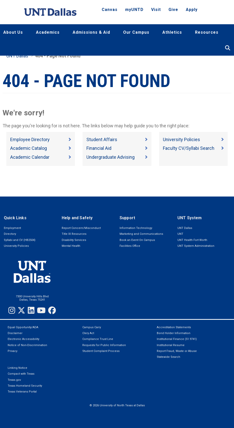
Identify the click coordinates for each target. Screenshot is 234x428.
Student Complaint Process (101, 351)
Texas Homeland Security (25, 385)
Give (173, 9)
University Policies (181, 139)
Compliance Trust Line (97, 339)
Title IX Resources (74, 234)
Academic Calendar (29, 157)
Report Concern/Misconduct (81, 228)
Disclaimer (15, 333)
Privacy (12, 351)
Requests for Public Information (104, 345)
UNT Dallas (17, 55)
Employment (12, 228)
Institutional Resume (171, 345)
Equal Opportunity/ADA (23, 327)
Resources (206, 32)
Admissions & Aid (91, 32)
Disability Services (74, 240)
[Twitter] (21, 310)
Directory (10, 234)
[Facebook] (52, 310)
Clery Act (88, 333)
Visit (156, 9)
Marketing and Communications (141, 234)
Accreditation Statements (174, 327)
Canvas (110, 9)
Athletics (172, 32)
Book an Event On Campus (137, 240)
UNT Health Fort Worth (192, 240)
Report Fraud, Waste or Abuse (177, 351)
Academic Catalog (28, 148)
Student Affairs (101, 139)
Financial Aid (98, 148)
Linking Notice (17, 368)
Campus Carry (91, 327)
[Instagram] (11, 310)
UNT (180, 234)
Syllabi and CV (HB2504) (19, 240)
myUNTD (134, 9)
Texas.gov (14, 380)
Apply (192, 9)
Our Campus (136, 32)
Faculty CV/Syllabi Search (188, 148)
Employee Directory (30, 139)
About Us (13, 32)
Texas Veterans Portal (22, 391)
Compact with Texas (21, 373)
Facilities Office (130, 246)
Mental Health (71, 246)
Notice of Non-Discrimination (27, 345)
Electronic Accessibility (23, 339)
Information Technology (136, 228)
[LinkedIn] (31, 310)
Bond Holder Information (173, 333)
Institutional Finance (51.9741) (177, 339)
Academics (48, 32)
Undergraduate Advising (110, 157)
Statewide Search (168, 357)
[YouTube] (41, 310)
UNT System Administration (195, 246)
